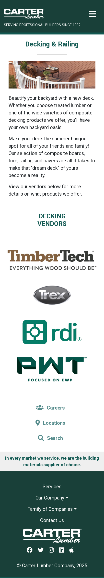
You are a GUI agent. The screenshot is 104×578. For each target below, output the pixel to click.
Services (52, 486)
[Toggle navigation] (92, 14)
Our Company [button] (49, 498)
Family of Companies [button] (50, 509)
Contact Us (52, 520)
